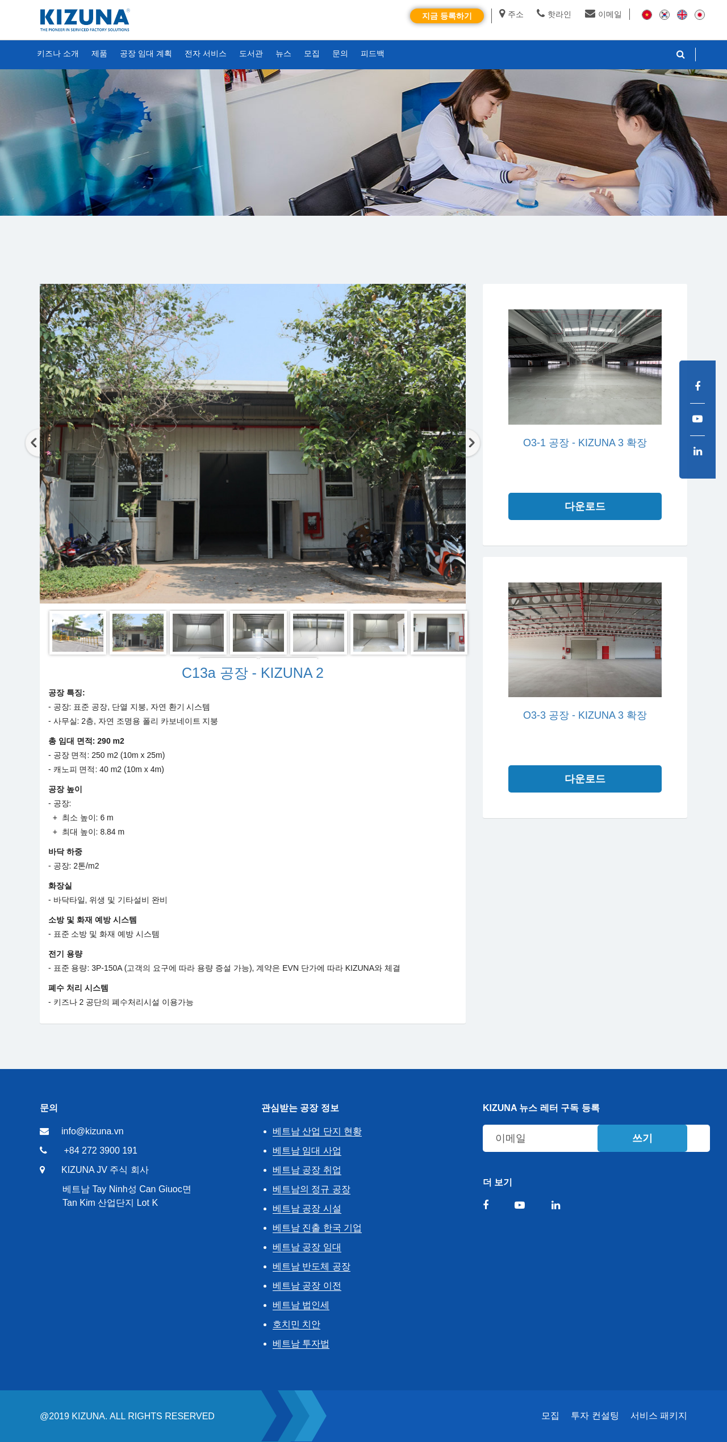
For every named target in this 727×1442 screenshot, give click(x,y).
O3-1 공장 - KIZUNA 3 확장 (585, 442)
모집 (550, 1415)
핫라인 (554, 14)
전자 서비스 (206, 53)
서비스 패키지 (658, 1415)
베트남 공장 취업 (307, 1170)
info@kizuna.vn (92, 1131)
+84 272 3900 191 (100, 1150)
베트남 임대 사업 (307, 1150)
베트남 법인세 (301, 1305)
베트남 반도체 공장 (311, 1266)
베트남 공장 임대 (307, 1247)
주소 (511, 14)
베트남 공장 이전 (307, 1285)
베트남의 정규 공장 (311, 1189)
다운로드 (585, 506)
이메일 (603, 14)
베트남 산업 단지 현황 (317, 1131)
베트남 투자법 (301, 1343)
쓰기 (642, 1138)
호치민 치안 (296, 1324)
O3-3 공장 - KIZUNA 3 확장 (585, 715)
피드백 (373, 53)
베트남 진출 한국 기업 (317, 1228)
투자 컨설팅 (595, 1415)
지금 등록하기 (447, 15)
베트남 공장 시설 (307, 1208)
